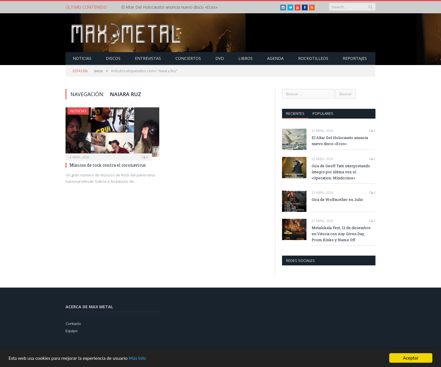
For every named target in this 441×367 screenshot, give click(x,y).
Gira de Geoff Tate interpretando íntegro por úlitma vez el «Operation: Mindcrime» (341, 171)
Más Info (137, 358)
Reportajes (355, 58)
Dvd (219, 58)
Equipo (72, 330)
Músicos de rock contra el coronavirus (108, 165)
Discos (113, 58)
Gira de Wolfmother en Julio (337, 199)
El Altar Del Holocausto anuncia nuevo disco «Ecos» (169, 7)
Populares (322, 113)
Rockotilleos (313, 58)
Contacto (73, 323)
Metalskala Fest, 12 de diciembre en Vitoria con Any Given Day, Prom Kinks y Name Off (341, 233)
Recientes (295, 113)
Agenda (275, 58)
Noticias (82, 58)
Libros (245, 58)
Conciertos (188, 58)
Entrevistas (148, 58)
